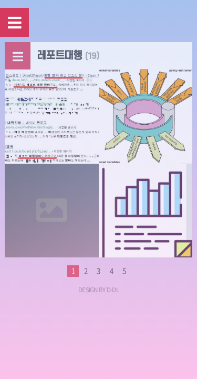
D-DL (113, 289)
